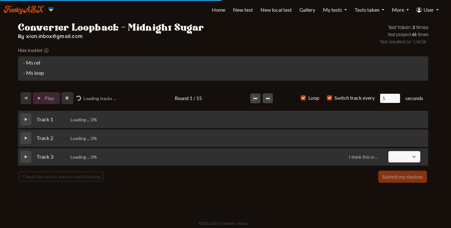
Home (218, 10)
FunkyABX (23, 9)
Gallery (307, 10)
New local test (276, 10)
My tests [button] (333, 10)
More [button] (398, 10)
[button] (427, 9)
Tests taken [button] (367, 10)
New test (243, 10)
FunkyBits (227, 223)
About (242, 223)
